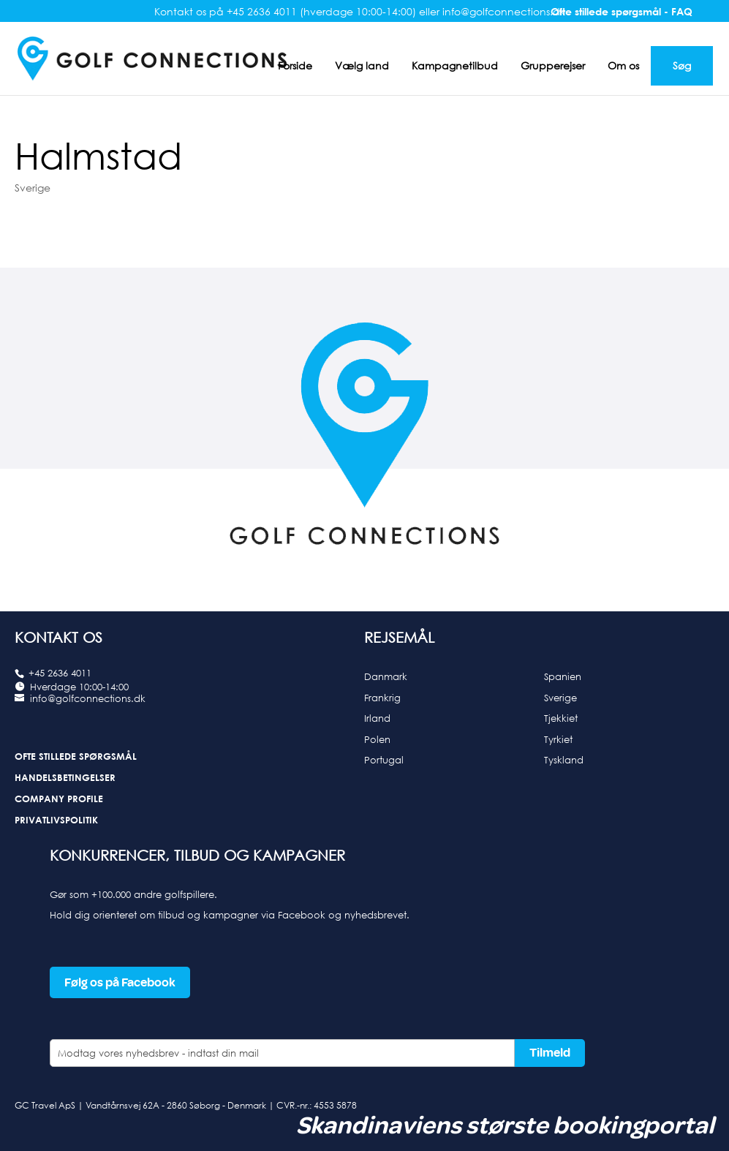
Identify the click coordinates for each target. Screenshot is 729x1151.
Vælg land (362, 65)
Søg (682, 65)
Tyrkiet (558, 739)
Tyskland (563, 760)
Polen (377, 739)
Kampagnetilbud (455, 65)
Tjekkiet (561, 718)
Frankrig (382, 697)
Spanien (562, 676)
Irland (377, 718)
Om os (623, 65)
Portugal (384, 760)
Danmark (385, 676)
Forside (295, 65)
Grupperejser (553, 65)
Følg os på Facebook (119, 982)
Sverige (32, 187)
